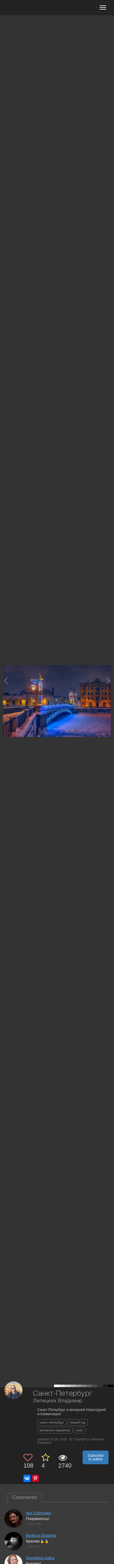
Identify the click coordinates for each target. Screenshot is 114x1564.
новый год (78, 1422)
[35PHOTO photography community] (28, 7)
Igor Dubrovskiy (38, 1513)
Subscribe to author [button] (96, 1457)
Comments (24, 1497)
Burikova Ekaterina (41, 1535)
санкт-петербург (52, 1422)
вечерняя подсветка (55, 1430)
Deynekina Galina (40, 1558)
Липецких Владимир (57, 1401)
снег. (79, 1430)
